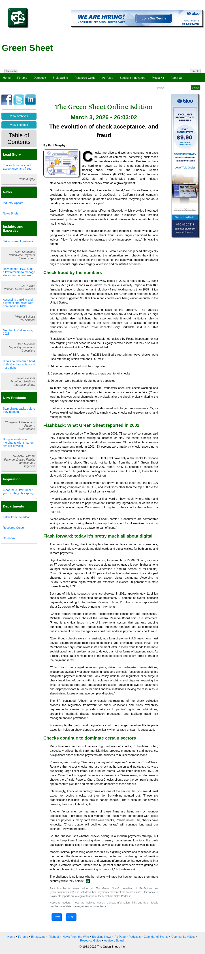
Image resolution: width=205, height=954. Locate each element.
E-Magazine (60, 77)
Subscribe (11, 71)
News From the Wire (76, 936)
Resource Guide (85, 77)
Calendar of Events (156, 936)
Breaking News (102, 936)
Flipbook (54, 936)
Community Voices (183, 936)
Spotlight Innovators (132, 77)
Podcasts (135, 936)
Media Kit (158, 77)
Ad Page (107, 77)
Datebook (40, 77)
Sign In (195, 71)
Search (195, 87)
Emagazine (38, 936)
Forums (22, 77)
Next (71, 917)
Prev (57, 917)
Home (7, 77)
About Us (177, 77)
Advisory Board (114, 940)
